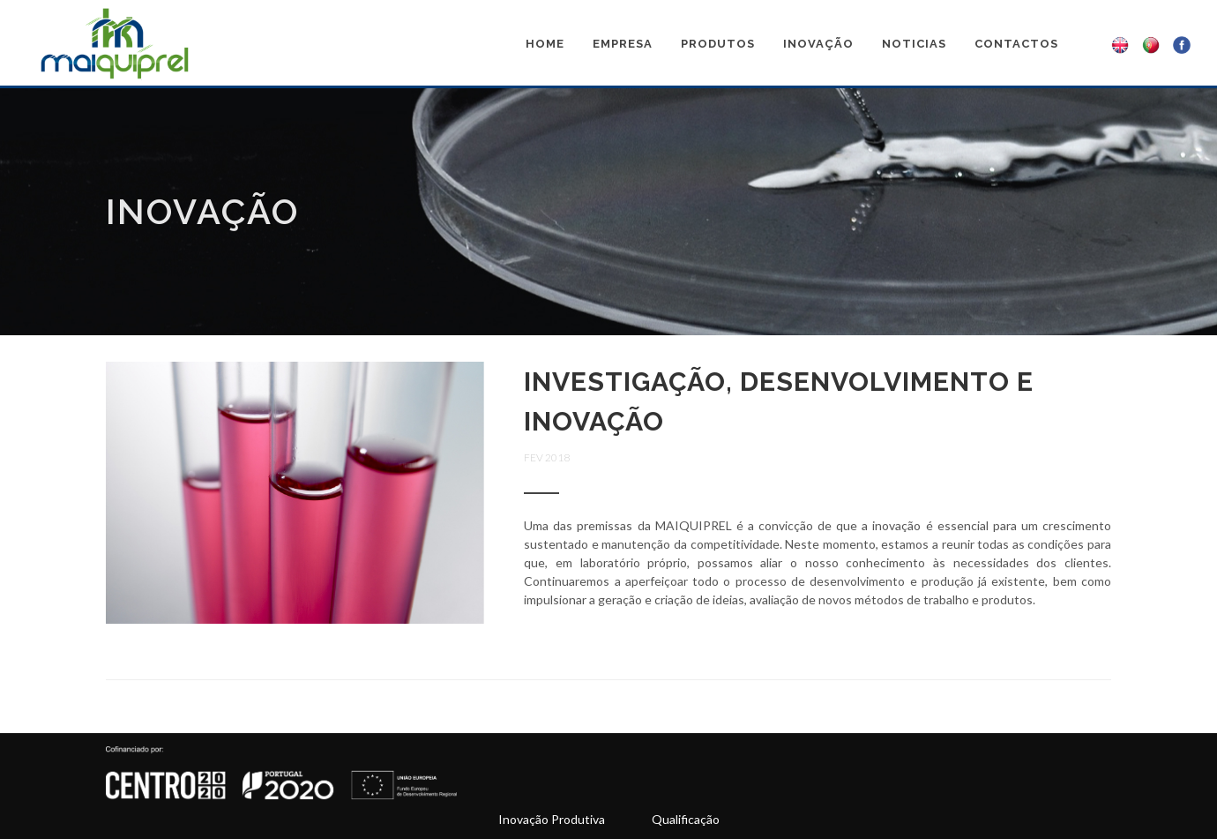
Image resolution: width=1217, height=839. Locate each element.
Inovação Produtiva (551, 819)
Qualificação (686, 819)
